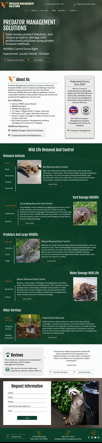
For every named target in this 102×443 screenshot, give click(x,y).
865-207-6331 (68, 436)
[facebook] (88, 437)
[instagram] (92, 437)
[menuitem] (26, 10)
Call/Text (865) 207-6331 (55, 4)
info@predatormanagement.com (68, 439)
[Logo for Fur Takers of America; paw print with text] (86, 111)
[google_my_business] (98, 437)
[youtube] (95, 437)
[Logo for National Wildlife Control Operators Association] (73, 111)
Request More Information (86, 4)
